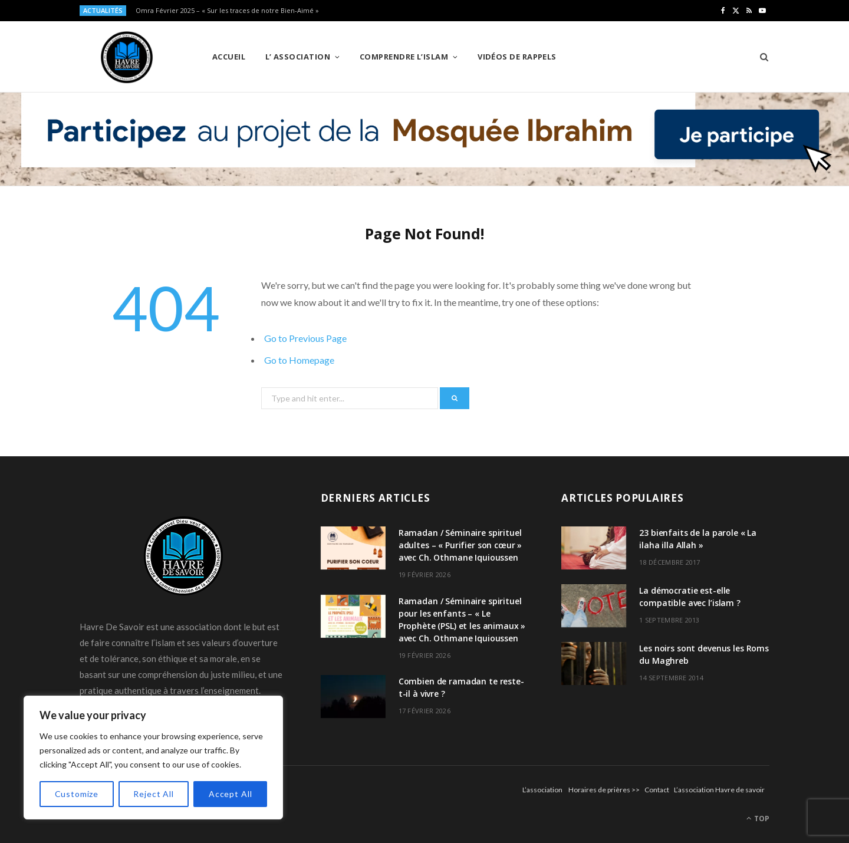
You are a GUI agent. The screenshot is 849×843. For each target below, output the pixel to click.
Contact (656, 789)
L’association (542, 789)
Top (757, 819)
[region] (153, 757)
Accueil (228, 56)
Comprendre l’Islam (404, 56)
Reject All (153, 794)
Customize (77, 794)
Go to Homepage (299, 359)
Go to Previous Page (305, 338)
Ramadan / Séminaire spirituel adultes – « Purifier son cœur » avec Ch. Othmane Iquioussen (460, 545)
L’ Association (297, 56)
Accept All (230, 794)
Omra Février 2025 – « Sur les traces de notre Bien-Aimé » (227, 10)
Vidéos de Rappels (517, 56)
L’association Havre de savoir (719, 789)
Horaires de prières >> (604, 789)
